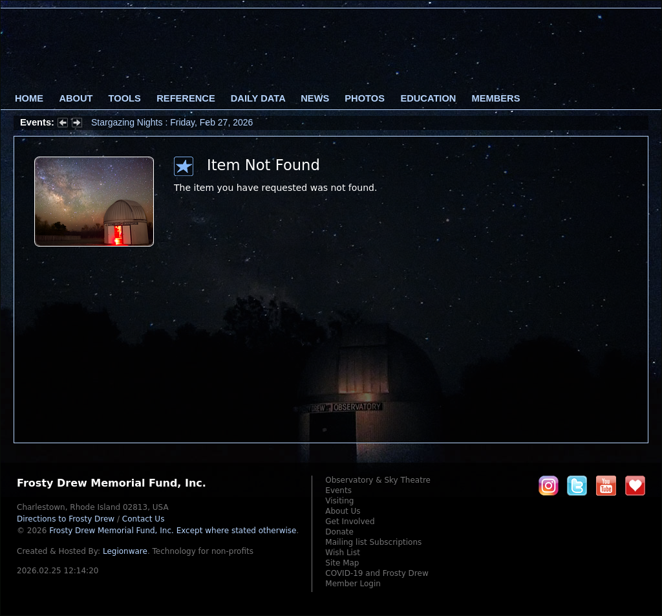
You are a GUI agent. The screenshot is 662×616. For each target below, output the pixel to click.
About (75, 98)
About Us (342, 511)
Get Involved (349, 521)
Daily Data (258, 98)
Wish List (342, 552)
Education (428, 98)
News (315, 98)
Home (29, 98)
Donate (339, 531)
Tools (125, 98)
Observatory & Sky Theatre (378, 480)
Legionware (125, 551)
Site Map (342, 562)
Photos (365, 98)
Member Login (353, 583)
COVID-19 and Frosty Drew (376, 573)
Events (338, 490)
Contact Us (143, 518)
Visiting (339, 500)
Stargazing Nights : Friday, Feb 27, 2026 (172, 122)
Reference (185, 98)
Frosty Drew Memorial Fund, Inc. (172, 530)
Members (496, 98)
